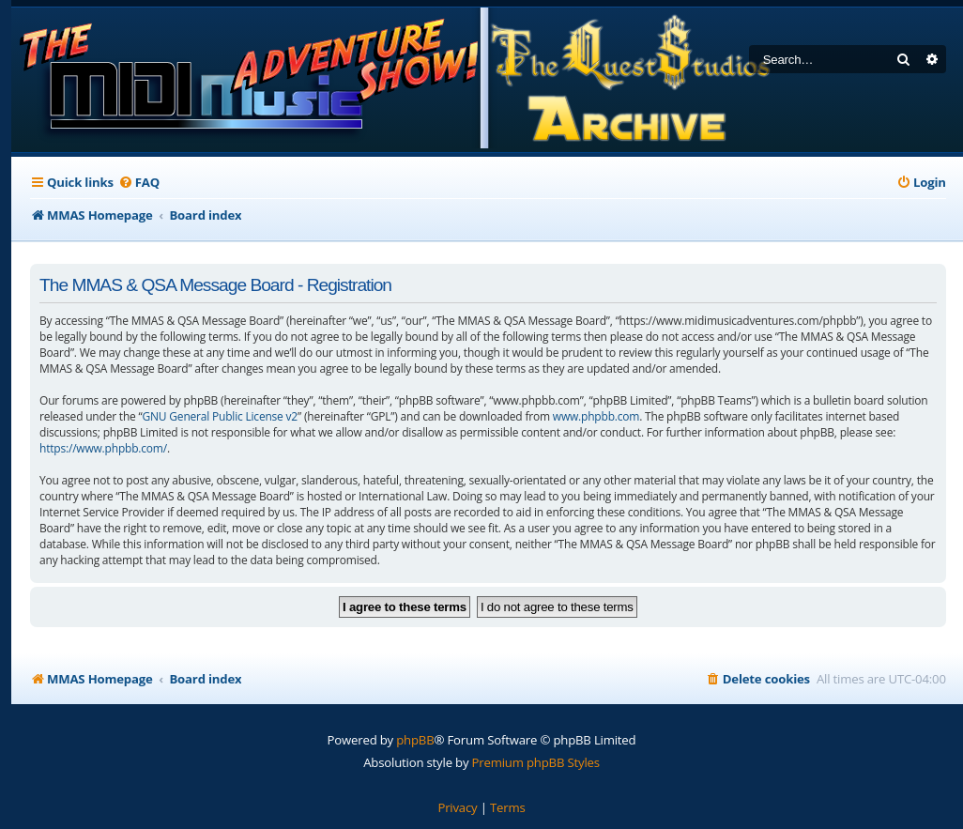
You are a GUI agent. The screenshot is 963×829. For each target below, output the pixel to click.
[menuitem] (139, 182)
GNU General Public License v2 (220, 416)
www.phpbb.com (596, 416)
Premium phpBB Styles (536, 762)
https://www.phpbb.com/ (103, 448)
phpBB (415, 739)
